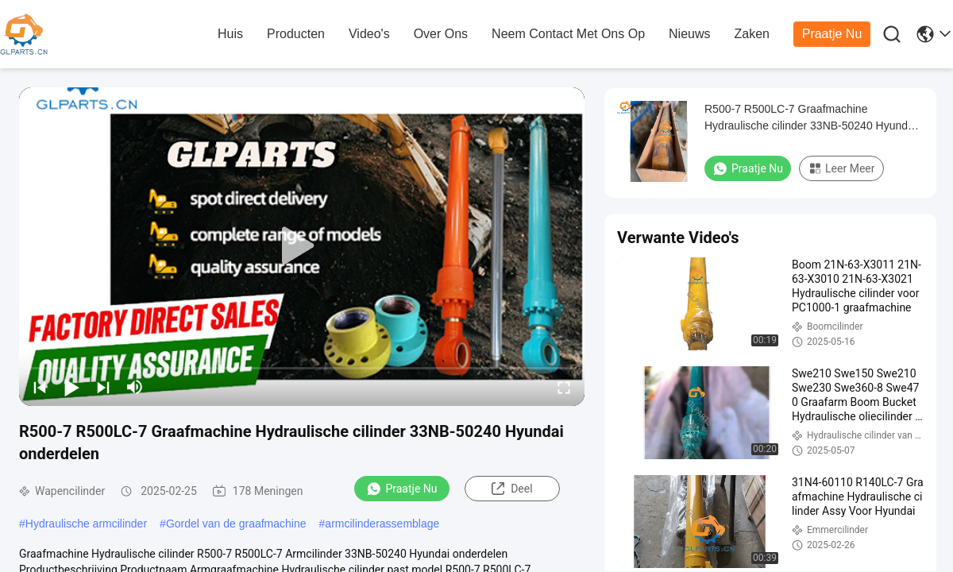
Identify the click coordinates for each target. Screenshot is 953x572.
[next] (103, 387)
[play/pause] (71, 387)
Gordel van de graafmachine (236, 523)
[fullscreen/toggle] (564, 387)
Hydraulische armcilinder (86, 523)
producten (296, 34)
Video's (369, 34)
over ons (441, 34)
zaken (752, 34)
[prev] (40, 387)
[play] (302, 246)
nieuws (689, 34)
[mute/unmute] (135, 387)
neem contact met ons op (568, 34)
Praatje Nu (832, 34)
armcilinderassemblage (382, 523)
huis (230, 34)
